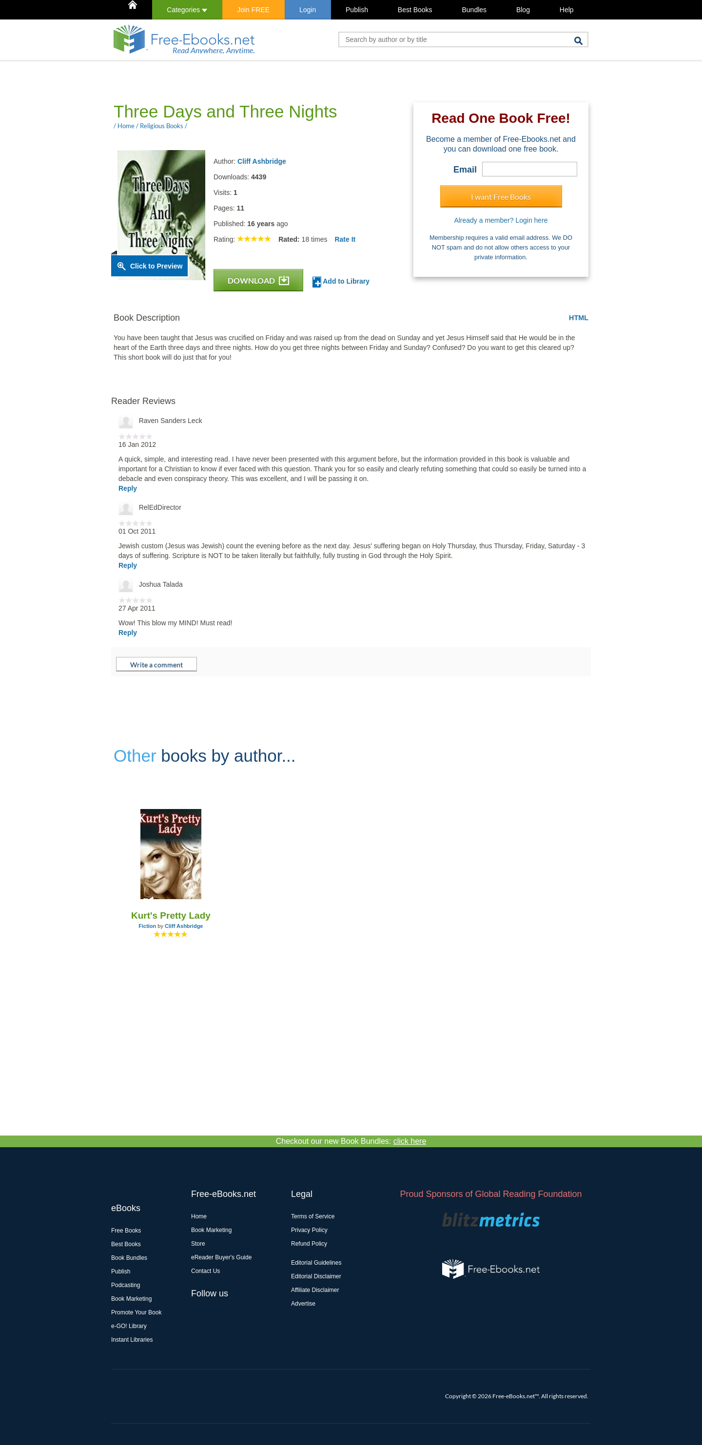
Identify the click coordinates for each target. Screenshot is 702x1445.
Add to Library (341, 282)
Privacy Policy (309, 1230)
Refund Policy (309, 1243)
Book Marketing (131, 1298)
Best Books (415, 10)
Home (199, 1216)
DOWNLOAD (258, 280)
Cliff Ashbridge (261, 161)
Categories (187, 10)
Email (465, 169)
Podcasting (125, 1285)
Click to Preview (156, 266)
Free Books (126, 1230)
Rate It (344, 239)
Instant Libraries (132, 1339)
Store (198, 1243)
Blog (523, 10)
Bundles (474, 10)
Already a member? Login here (500, 220)
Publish (357, 10)
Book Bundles (129, 1257)
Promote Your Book (136, 1312)
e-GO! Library (129, 1326)
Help (567, 10)
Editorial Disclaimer (316, 1276)
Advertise (303, 1303)
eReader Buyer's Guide (221, 1257)
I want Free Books (501, 196)
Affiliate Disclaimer (315, 1290)
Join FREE (253, 10)
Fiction (147, 926)
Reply (127, 488)
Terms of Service (312, 1216)
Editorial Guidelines (316, 1262)
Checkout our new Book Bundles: (351, 1141)
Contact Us (205, 1271)
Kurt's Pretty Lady (171, 915)
